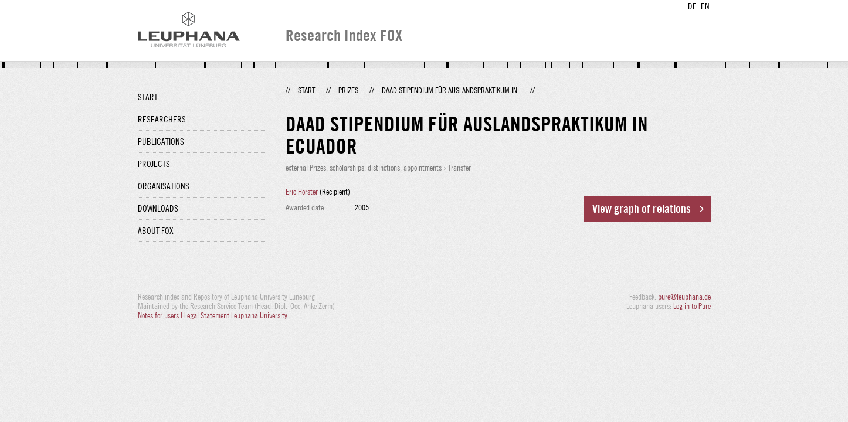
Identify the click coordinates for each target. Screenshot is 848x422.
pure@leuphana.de (684, 296)
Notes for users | (161, 315)
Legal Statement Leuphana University (235, 315)
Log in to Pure (692, 306)
